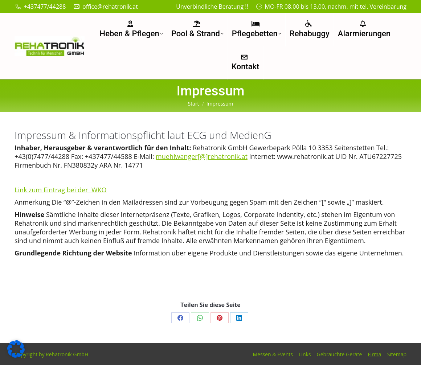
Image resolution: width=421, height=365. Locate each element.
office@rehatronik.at (105, 7)
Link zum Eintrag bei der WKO (61, 189)
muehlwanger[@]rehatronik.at (202, 156)
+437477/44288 (40, 7)
